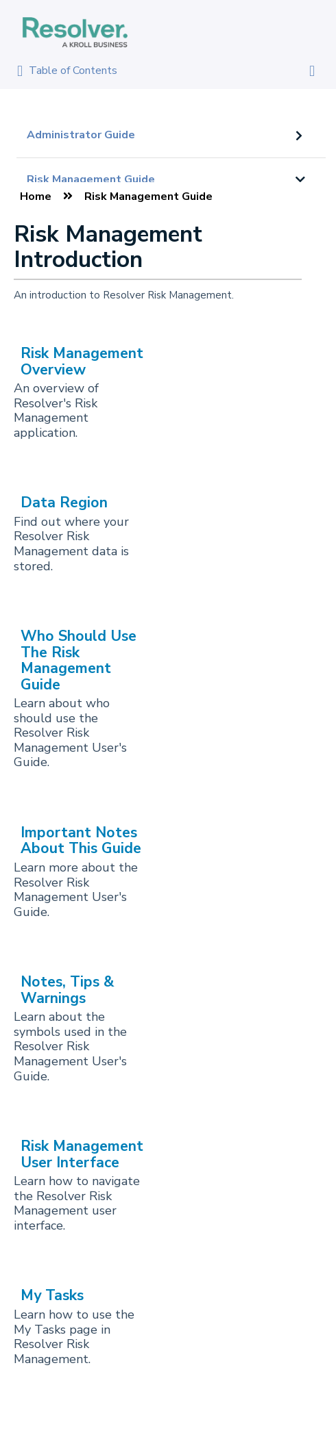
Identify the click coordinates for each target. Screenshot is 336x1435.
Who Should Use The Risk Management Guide (78, 660)
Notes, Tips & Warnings (68, 990)
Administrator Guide (81, 134)
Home (35, 196)
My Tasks (52, 1295)
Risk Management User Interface (82, 1154)
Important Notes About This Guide (81, 840)
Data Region (64, 502)
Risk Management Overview (82, 361)
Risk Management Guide (91, 179)
